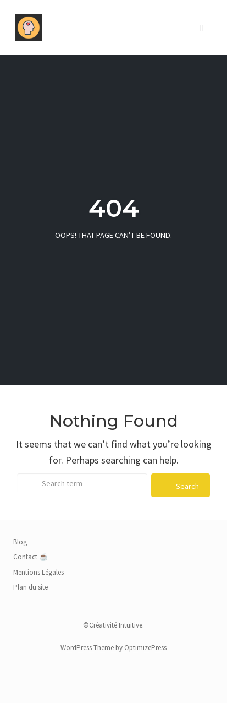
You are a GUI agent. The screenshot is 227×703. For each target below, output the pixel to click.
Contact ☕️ (30, 557)
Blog (20, 542)
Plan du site (30, 587)
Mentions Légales (38, 572)
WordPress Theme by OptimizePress (113, 647)
